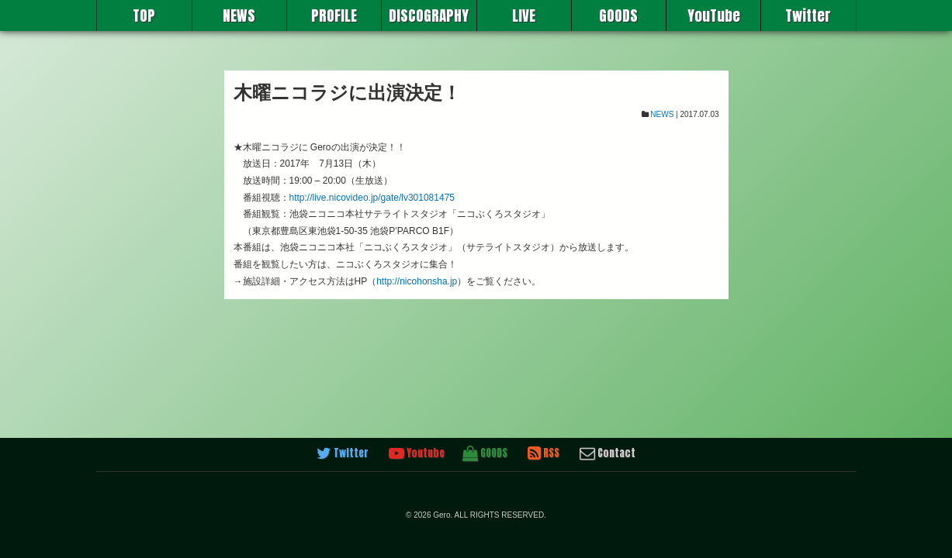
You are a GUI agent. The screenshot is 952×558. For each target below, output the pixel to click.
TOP (144, 15)
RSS (543, 453)
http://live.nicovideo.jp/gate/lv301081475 (372, 197)
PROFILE (334, 15)
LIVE (523, 15)
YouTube (713, 15)
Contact (607, 453)
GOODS (618, 15)
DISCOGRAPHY (429, 15)
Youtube (417, 453)
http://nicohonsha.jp (416, 281)
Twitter (808, 15)
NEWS (239, 15)
